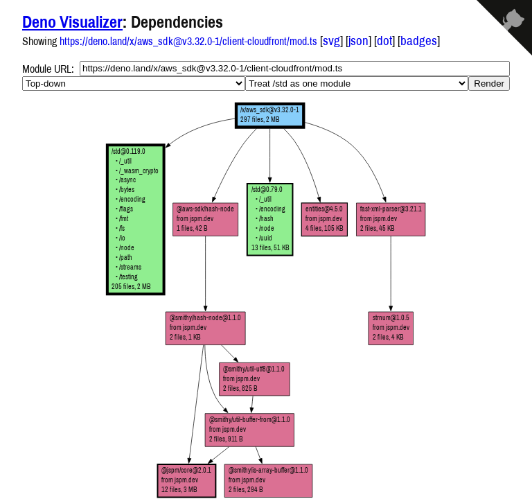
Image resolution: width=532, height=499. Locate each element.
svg (331, 40)
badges (418, 40)
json (358, 40)
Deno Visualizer (72, 21)
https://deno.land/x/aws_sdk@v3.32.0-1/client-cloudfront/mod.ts (188, 41)
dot (384, 40)
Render (489, 83)
